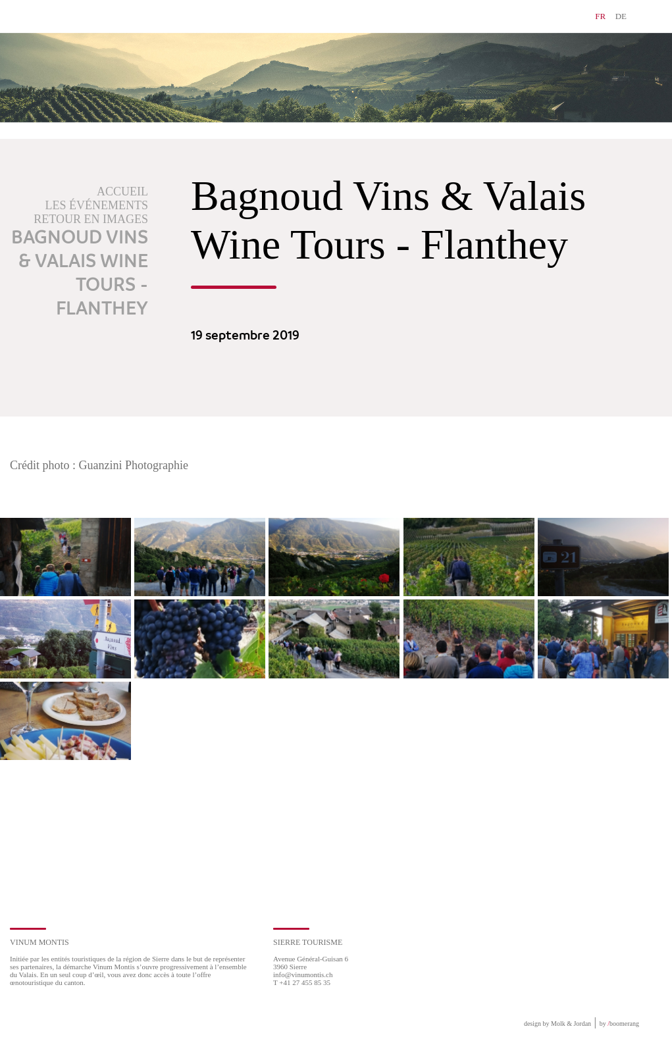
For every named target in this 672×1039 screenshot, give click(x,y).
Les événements (97, 205)
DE (621, 16)
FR (600, 16)
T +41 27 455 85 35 (301, 982)
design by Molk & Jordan (557, 1023)
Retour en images (91, 219)
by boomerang (619, 1023)
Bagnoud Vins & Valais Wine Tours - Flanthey (79, 273)
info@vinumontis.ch (303, 974)
